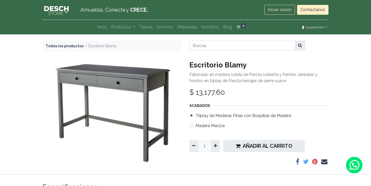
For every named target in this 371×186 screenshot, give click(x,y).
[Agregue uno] (215, 146)
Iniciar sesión (280, 9)
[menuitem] (102, 27)
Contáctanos (312, 9)
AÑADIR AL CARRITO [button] (264, 146)
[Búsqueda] (300, 45)
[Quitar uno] (193, 146)
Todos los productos (64, 46)
